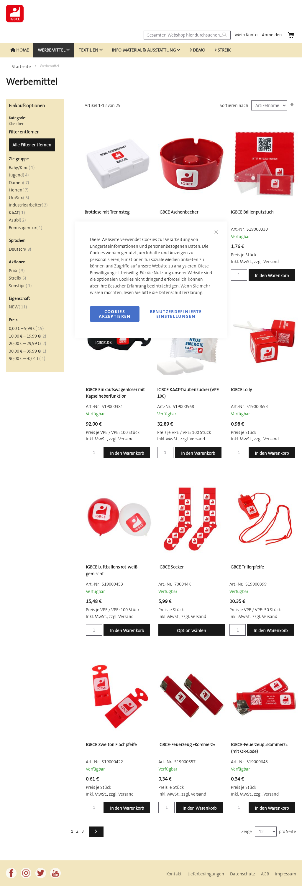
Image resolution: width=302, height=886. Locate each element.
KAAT (17, 213)
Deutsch (20, 249)
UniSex (19, 198)
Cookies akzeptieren (115, 314)
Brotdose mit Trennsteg (107, 212)
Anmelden (272, 35)
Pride (17, 271)
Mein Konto (246, 35)
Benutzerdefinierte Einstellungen (176, 314)
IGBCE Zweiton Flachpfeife (111, 745)
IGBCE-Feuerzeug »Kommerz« (186, 745)
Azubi (17, 220)
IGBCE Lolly (241, 390)
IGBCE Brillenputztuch (252, 212)
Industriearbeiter (28, 205)
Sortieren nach (234, 105)
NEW (18, 307)
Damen (19, 183)
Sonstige (20, 286)
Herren (19, 190)
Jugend (19, 175)
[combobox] (187, 35)
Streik (17, 278)
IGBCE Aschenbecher (178, 212)
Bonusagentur (25, 228)
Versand (271, 262)
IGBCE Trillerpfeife (246, 567)
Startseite (22, 67)
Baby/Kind (22, 168)
